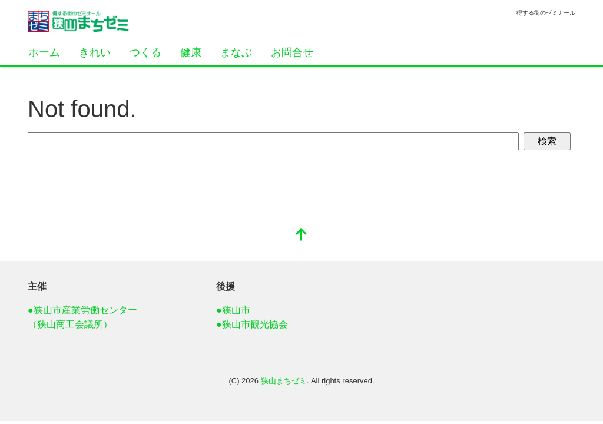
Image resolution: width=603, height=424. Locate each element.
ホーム (44, 52)
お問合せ (292, 52)
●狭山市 (233, 310)
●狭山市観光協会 (252, 324)
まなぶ (236, 52)
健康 (190, 52)
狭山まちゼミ (284, 380)
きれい (95, 52)
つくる (145, 52)
